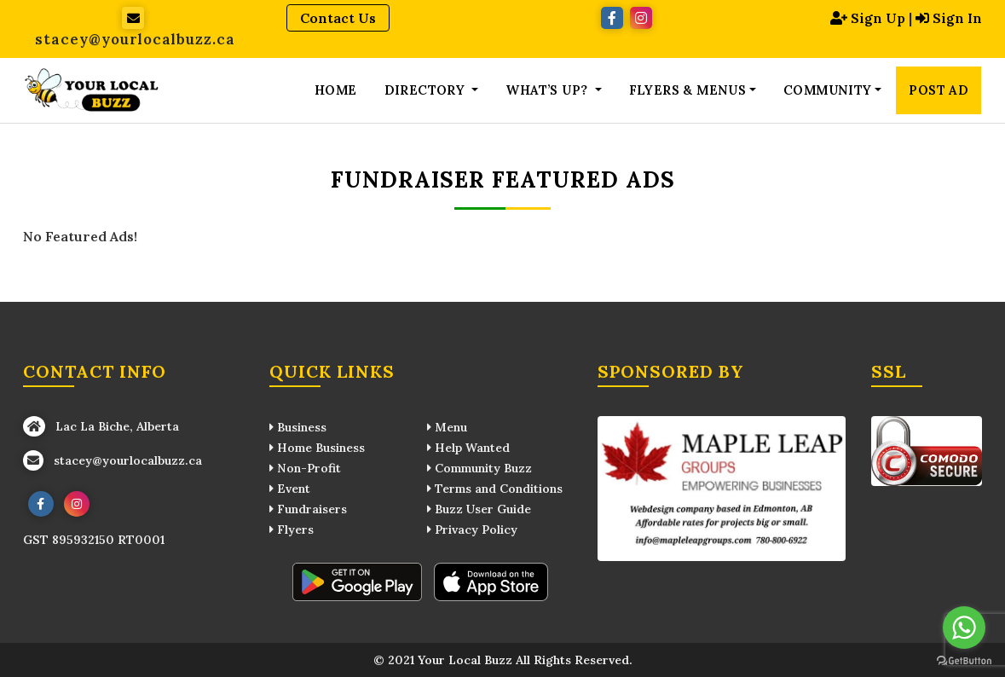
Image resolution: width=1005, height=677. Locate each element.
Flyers (291, 529)
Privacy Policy (472, 529)
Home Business (317, 447)
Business (297, 427)
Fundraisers (308, 509)
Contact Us (338, 17)
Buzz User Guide (479, 509)
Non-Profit (305, 468)
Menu (447, 427)
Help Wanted (468, 447)
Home (336, 90)
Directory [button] (426, 90)
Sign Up (867, 17)
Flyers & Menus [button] (688, 90)
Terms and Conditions (495, 488)
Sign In (948, 17)
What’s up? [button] (548, 90)
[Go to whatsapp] (964, 627)
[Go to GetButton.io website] (964, 660)
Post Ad (938, 90)
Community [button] (827, 90)
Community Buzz (479, 468)
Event (289, 488)
